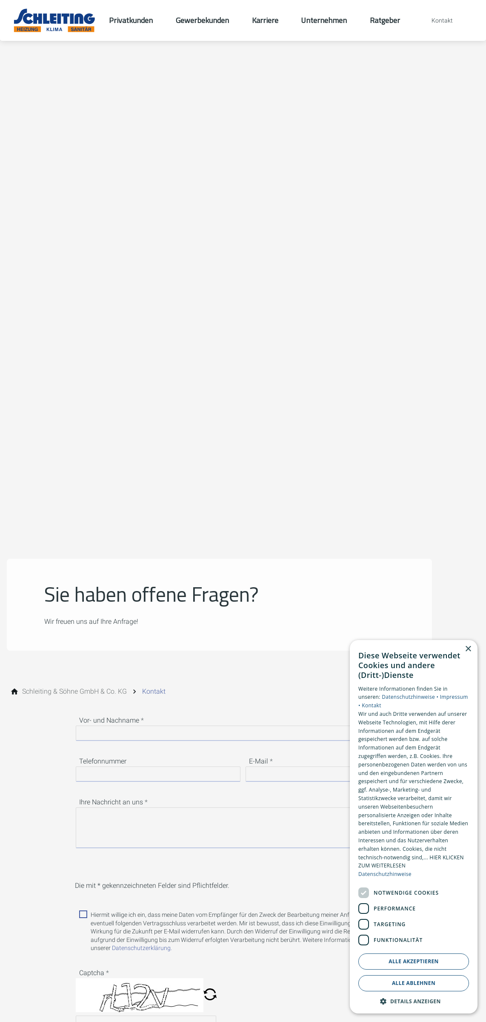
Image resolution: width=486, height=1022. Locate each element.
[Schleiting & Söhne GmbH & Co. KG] (74, 691)
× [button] (468, 649)
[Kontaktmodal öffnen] (436, 20)
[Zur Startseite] (54, 20)
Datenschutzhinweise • (411, 696)
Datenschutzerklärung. (142, 947)
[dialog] (413, 827)
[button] (210, 995)
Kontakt (371, 705)
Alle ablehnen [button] (413, 983)
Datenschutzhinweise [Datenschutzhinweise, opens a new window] (385, 874)
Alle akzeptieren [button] (414, 961)
